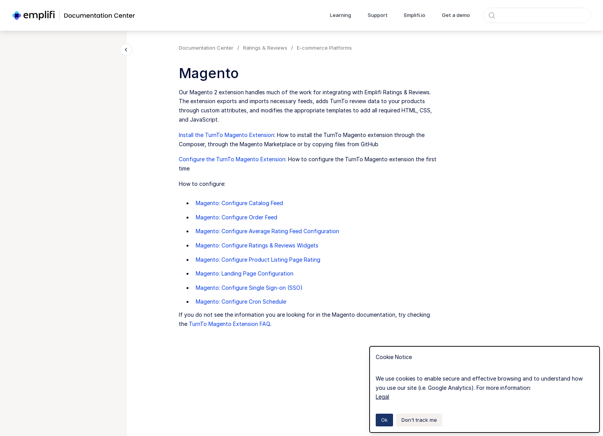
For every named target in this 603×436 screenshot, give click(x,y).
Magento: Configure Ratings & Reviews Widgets (257, 245)
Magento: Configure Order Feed (236, 217)
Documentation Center (206, 48)
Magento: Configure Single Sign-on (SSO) (249, 287)
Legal (382, 396)
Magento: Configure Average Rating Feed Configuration (267, 231)
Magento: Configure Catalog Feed (239, 203)
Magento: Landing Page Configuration (244, 273)
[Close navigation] (126, 49)
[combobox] (536, 15)
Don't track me (419, 420)
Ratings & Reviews (265, 48)
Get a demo (456, 15)
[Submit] (492, 15)
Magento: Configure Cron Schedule (241, 301)
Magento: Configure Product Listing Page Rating (258, 259)
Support (378, 15)
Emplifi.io (414, 15)
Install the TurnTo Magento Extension (226, 135)
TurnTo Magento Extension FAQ (229, 324)
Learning (340, 15)
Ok (384, 420)
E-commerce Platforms (324, 48)
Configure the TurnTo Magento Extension (232, 159)
